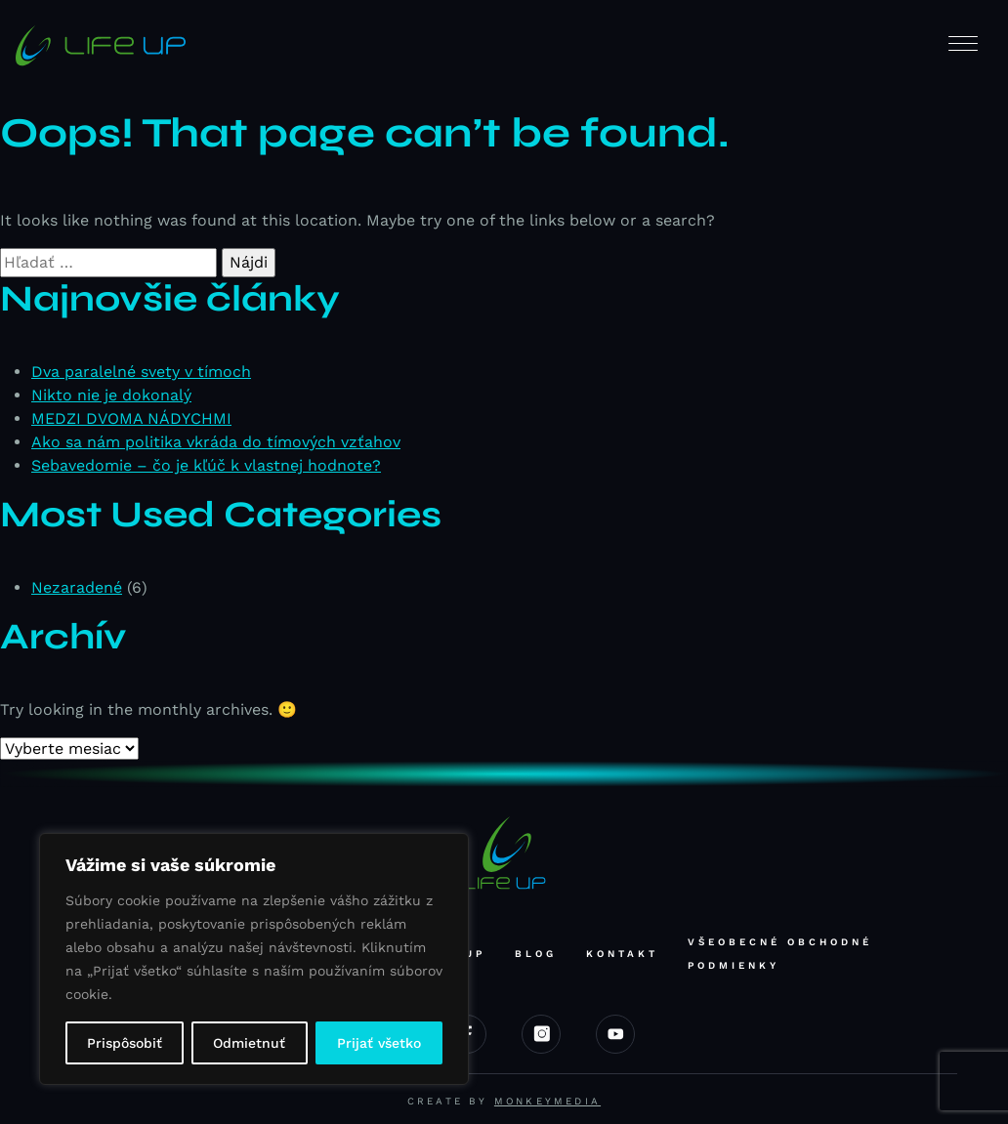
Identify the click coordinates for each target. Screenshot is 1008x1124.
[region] (254, 959)
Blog (536, 953)
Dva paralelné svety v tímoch (141, 371)
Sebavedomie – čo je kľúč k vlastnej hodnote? (206, 465)
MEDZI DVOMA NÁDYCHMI (131, 418)
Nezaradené (76, 587)
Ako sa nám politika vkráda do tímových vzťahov (215, 442)
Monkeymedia (547, 1101)
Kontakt (622, 953)
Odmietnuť (249, 1043)
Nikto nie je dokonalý (111, 395)
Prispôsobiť (124, 1043)
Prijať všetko (379, 1043)
